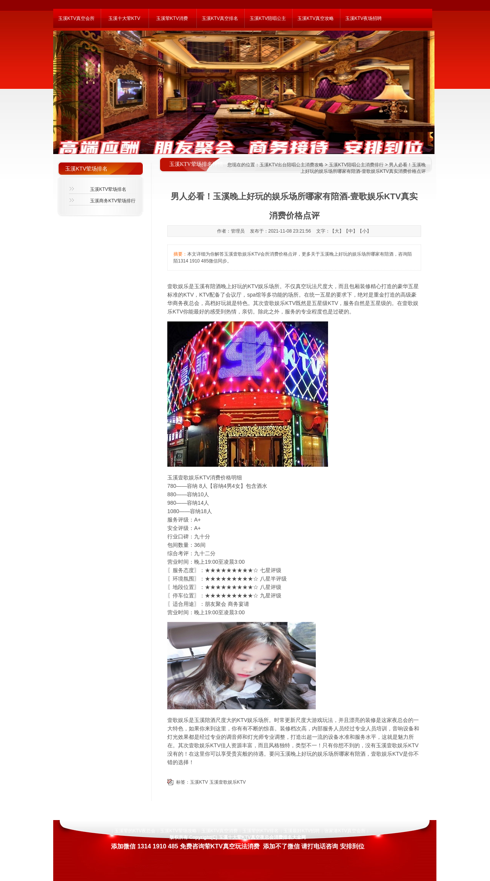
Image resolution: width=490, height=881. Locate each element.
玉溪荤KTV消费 (172, 18)
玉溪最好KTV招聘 (301, 830)
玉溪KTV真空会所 (76, 18)
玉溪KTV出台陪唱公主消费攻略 (291, 164)
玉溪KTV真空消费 (219, 830)
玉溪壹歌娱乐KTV (227, 782)
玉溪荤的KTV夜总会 (134, 830)
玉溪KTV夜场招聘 (363, 18)
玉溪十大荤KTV (124, 18)
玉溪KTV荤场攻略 (178, 830)
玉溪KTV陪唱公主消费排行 (356, 164)
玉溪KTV (199, 782)
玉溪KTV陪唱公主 (268, 18)
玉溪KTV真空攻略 (315, 18)
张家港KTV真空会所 (344, 830)
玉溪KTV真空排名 (220, 18)
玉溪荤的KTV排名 (260, 830)
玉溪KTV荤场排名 (108, 189)
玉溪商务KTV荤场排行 (113, 200)
